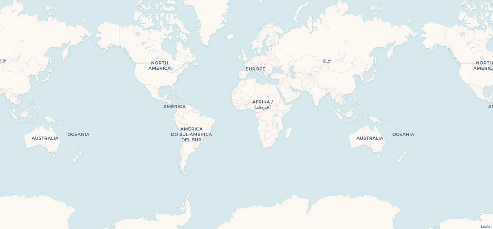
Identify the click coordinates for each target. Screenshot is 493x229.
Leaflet (486, 226)
